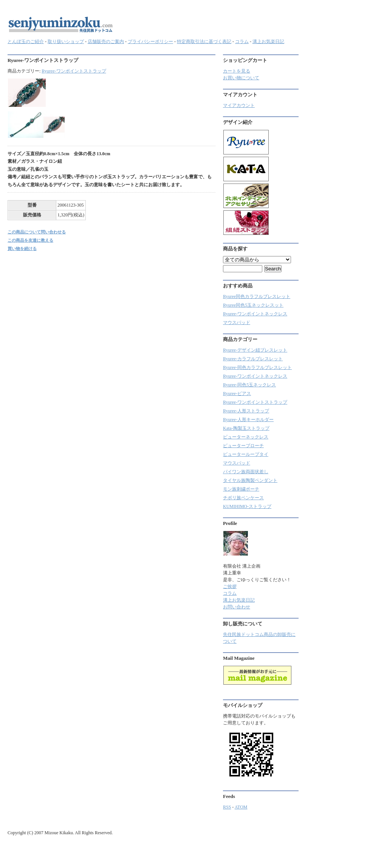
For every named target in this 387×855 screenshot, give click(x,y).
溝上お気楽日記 (268, 41)
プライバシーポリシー (150, 41)
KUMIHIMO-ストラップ (247, 506)
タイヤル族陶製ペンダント (250, 480)
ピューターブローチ (243, 445)
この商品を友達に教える (30, 240)
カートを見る (236, 71)
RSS (227, 807)
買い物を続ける (22, 248)
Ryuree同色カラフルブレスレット (256, 296)
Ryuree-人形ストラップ (246, 411)
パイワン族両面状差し (245, 471)
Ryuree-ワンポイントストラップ (74, 71)
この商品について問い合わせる (37, 232)
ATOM (241, 807)
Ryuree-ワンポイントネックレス (255, 313)
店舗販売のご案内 (106, 41)
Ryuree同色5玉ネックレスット (253, 305)
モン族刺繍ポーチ (241, 489)
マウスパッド (236, 322)
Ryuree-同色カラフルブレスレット (257, 367)
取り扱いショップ (66, 41)
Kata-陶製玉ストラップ (246, 428)
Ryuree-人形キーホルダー (248, 419)
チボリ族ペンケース (243, 497)
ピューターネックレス (245, 437)
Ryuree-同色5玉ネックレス (249, 384)
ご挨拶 (230, 586)
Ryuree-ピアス (237, 393)
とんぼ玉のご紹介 (26, 41)
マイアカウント (239, 105)
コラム (242, 41)
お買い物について (241, 77)
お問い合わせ (236, 607)
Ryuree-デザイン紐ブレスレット (255, 350)
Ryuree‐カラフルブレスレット (253, 358)
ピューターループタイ (245, 454)
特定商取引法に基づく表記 (204, 41)
